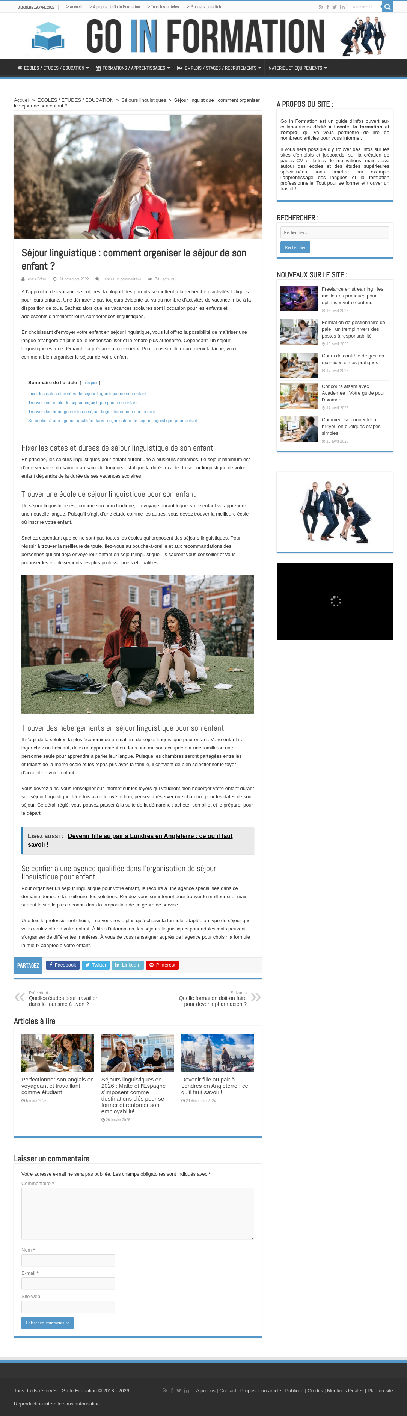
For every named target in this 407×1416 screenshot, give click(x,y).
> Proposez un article (204, 7)
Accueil (22, 100)
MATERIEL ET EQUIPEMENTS (295, 68)
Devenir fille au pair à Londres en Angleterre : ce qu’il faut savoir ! (214, 1085)
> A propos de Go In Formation (114, 7)
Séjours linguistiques (143, 100)
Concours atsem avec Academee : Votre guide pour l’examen (353, 393)
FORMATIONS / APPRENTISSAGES (130, 68)
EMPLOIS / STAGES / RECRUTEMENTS (216, 68)
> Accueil (74, 7)
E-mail (30, 1273)
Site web (30, 1296)
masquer (90, 383)
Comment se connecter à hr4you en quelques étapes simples (351, 426)
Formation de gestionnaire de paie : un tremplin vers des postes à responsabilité (353, 329)
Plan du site (379, 1390)
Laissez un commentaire (122, 279)
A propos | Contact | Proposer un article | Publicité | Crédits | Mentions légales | (281, 1390)
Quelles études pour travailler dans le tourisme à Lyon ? (67, 999)
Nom (28, 1250)
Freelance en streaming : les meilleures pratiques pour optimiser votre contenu (352, 295)
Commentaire (37, 1183)
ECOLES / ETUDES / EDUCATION (51, 68)
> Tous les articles (163, 7)
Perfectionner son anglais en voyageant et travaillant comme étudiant (57, 1085)
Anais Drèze (37, 279)
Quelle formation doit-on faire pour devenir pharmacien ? (208, 999)
